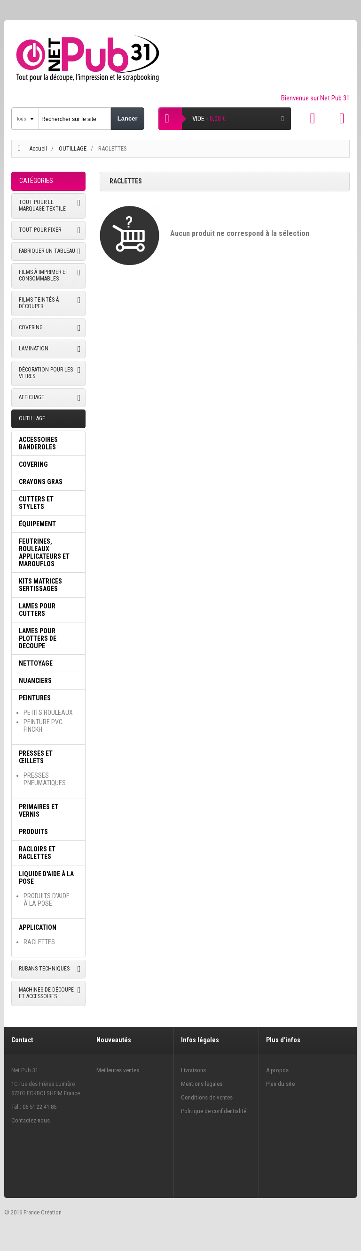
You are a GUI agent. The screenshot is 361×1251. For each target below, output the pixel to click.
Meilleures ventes (117, 1070)
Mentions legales (201, 1083)
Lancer (128, 118)
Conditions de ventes (207, 1097)
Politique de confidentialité (213, 1111)
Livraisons (193, 1070)
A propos (277, 1070)
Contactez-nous (30, 1120)
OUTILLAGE (73, 148)
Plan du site (280, 1083)
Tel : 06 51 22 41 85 (33, 1106)
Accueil (38, 148)
